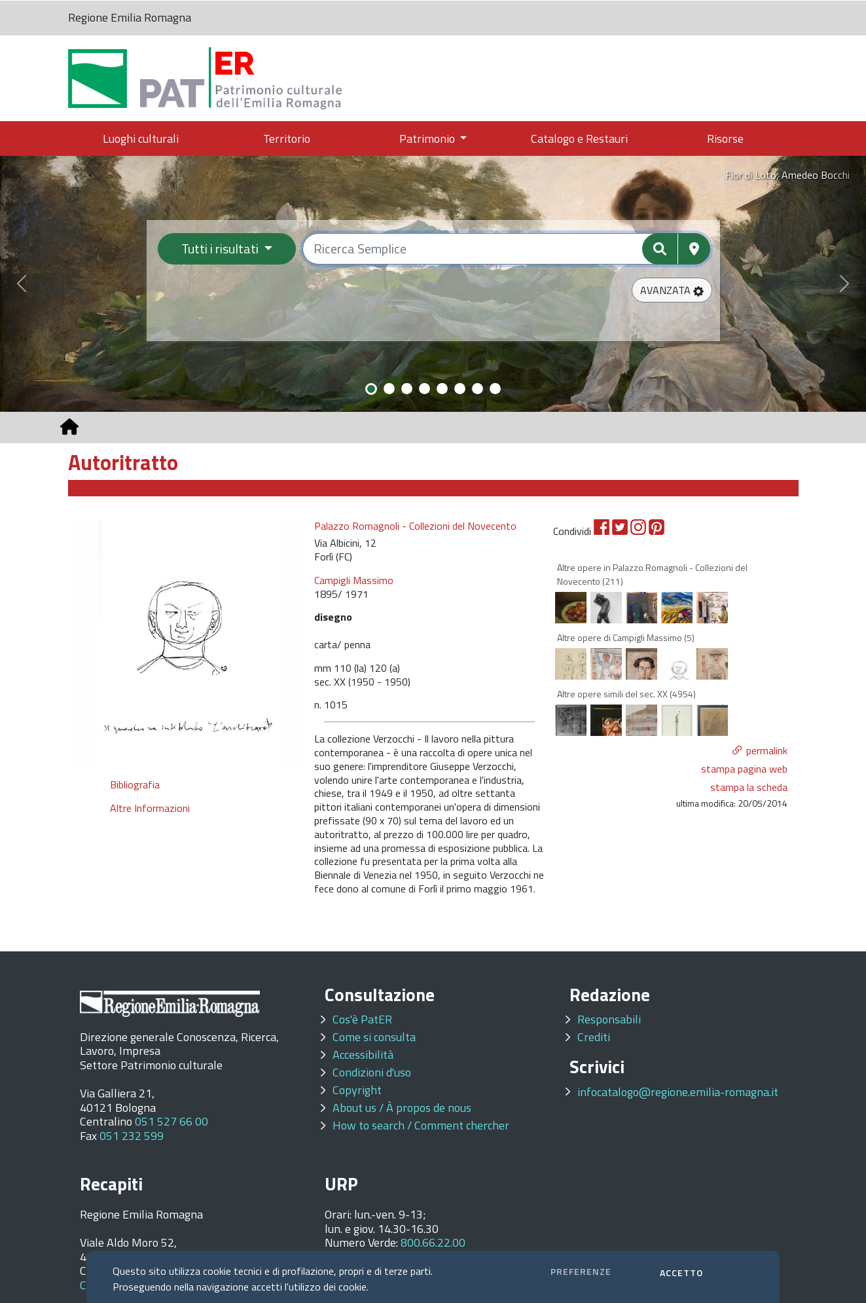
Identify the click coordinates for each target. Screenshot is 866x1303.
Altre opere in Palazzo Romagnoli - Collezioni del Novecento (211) (652, 574)
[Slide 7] (477, 388)
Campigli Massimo (353, 580)
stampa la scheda (748, 787)
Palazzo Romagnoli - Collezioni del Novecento (415, 526)
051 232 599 (131, 1136)
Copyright (357, 1090)
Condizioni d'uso (372, 1072)
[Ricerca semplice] (506, 249)
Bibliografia (135, 784)
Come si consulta (374, 1037)
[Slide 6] (459, 388)
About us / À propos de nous (402, 1107)
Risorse (725, 138)
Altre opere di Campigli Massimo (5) (626, 637)
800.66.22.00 (433, 1242)
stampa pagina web (744, 769)
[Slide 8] (495, 388)
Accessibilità (363, 1054)
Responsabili (609, 1019)
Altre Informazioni (150, 808)
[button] (672, 290)
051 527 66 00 (171, 1121)
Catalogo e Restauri (579, 138)
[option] (188, 643)
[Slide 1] (371, 389)
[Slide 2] (389, 388)
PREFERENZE (580, 1271)
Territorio (286, 138)
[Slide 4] (424, 388)
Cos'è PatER (362, 1019)
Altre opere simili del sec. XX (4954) (626, 694)
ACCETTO (681, 1272)
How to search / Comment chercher (421, 1125)
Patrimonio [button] (428, 138)
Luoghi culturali (141, 138)
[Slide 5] (442, 388)
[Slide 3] (406, 388)
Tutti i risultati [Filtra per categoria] (221, 248)
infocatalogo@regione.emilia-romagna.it (677, 1092)
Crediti (593, 1037)
